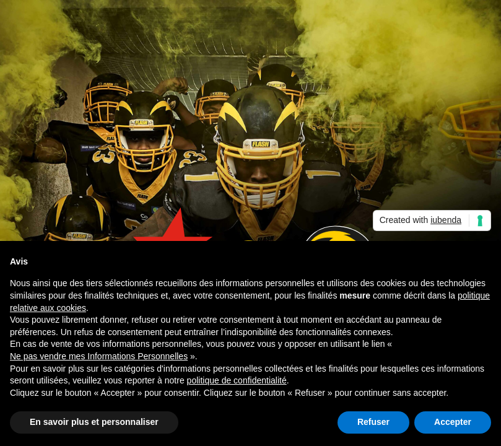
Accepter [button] (452, 422)
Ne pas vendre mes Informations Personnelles (99, 356)
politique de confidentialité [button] (237, 380)
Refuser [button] (373, 422)
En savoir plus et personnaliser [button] (94, 422)
